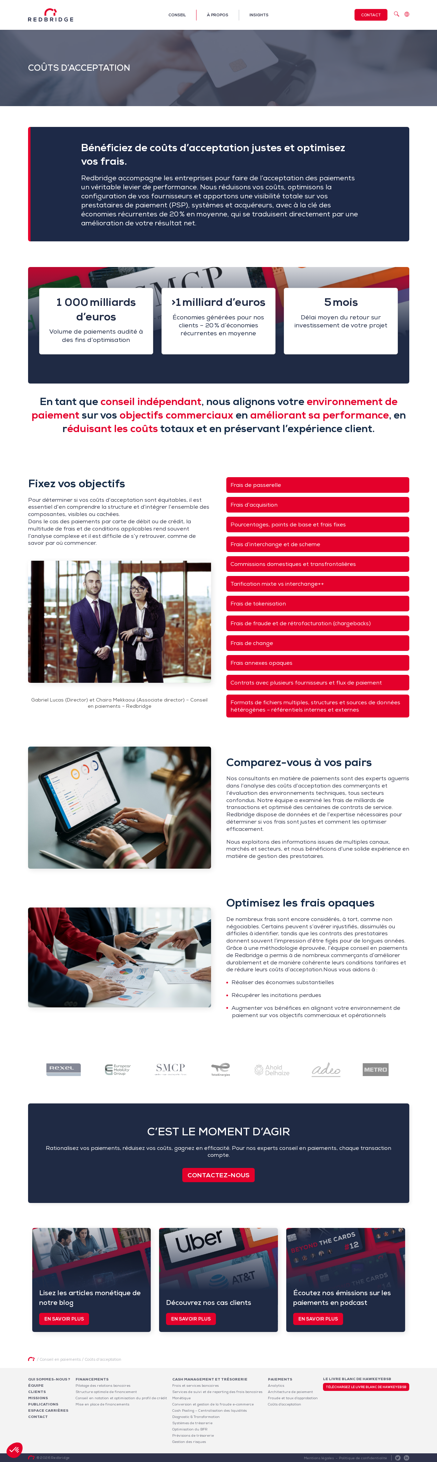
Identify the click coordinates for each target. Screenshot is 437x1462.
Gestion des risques (189, 1441)
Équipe (36, 1385)
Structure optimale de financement (106, 1392)
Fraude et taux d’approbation (293, 1398)
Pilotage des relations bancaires (103, 1385)
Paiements (280, 1379)
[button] (14, 1450)
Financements (92, 1379)
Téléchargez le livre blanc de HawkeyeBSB (366, 1387)
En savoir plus (64, 1319)
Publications (43, 1404)
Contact (371, 14)
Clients (37, 1392)
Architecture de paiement (290, 1392)
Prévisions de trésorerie (193, 1435)
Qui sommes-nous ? (49, 1379)
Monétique (181, 1398)
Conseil (177, 14)
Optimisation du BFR (190, 1429)
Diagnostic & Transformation (196, 1416)
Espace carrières (48, 1410)
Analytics (276, 1385)
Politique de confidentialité (363, 1458)
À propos (217, 14)
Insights (259, 14)
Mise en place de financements (102, 1404)
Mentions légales (319, 1458)
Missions (38, 1398)
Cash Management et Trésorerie (209, 1379)
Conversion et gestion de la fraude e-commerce (213, 1404)
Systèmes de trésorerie (192, 1423)
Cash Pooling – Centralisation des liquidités (209, 1410)
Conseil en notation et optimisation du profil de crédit (121, 1398)
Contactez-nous (218, 1175)
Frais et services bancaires (195, 1385)
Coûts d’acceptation (284, 1404)
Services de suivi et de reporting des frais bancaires (217, 1392)
